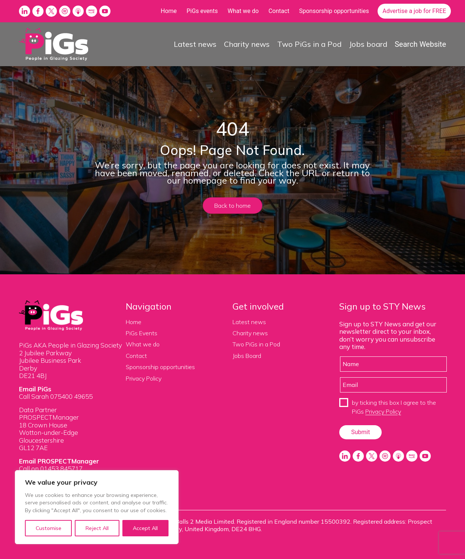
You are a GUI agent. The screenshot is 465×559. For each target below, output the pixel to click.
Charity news (247, 44)
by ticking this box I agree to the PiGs (394, 407)
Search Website (420, 44)
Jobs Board (246, 355)
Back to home (232, 205)
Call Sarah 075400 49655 (56, 396)
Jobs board (368, 44)
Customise (48, 528)
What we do (243, 10)
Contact (279, 10)
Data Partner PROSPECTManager (49, 413)
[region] (97, 507)
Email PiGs (35, 389)
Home (169, 10)
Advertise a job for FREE (414, 10)
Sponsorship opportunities (334, 10)
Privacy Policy (143, 378)
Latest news (195, 44)
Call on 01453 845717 (51, 468)
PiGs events (202, 10)
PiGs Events (141, 333)
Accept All (145, 528)
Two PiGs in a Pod (309, 44)
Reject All (97, 528)
